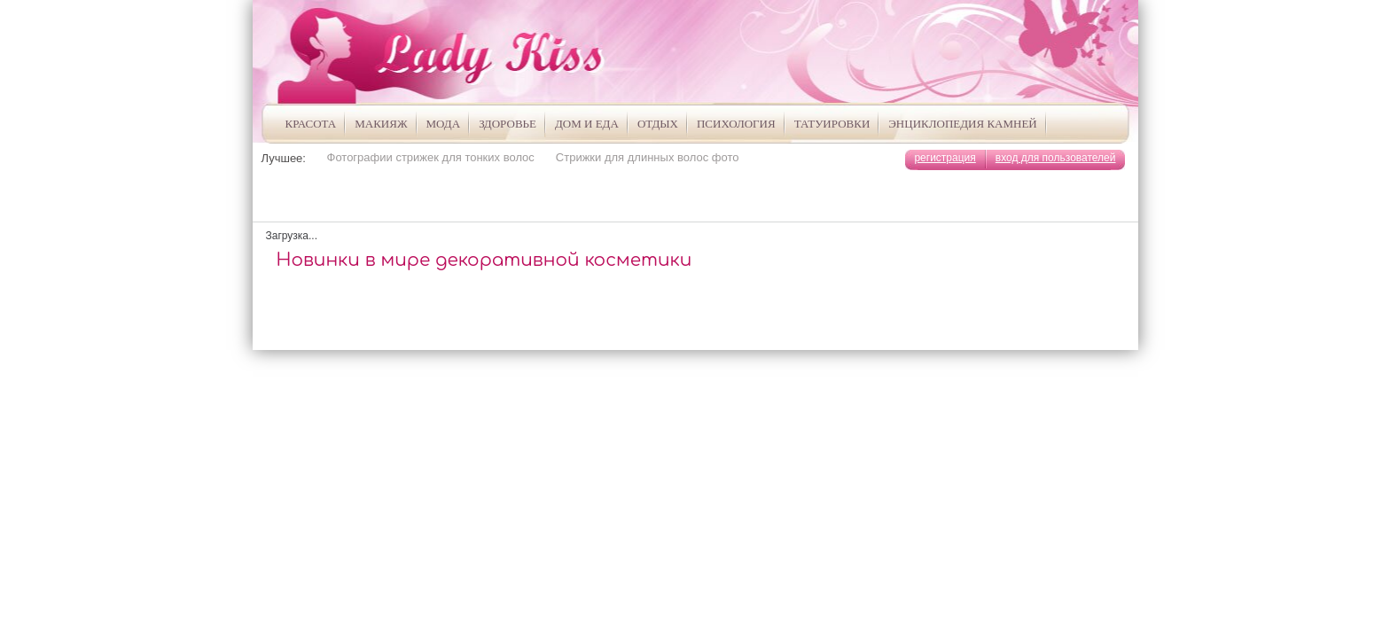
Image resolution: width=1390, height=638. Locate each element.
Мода (443, 123)
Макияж (381, 123)
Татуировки (832, 123)
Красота (311, 123)
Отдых (657, 123)
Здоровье (507, 123)
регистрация (944, 158)
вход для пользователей (1056, 158)
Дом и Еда (587, 123)
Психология (736, 123)
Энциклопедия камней (962, 123)
